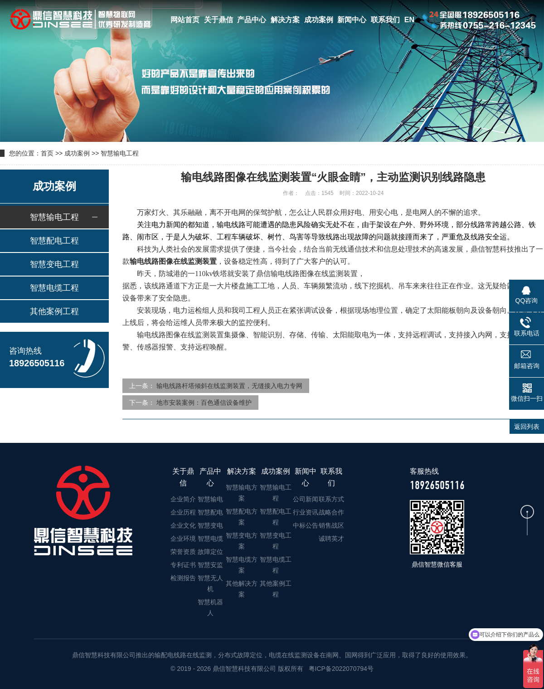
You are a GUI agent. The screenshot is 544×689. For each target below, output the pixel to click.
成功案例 (318, 20)
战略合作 (331, 512)
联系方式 (331, 499)
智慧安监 (210, 564)
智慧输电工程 (120, 153)
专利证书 (183, 564)
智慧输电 (210, 499)
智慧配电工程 (54, 240)
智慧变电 (210, 525)
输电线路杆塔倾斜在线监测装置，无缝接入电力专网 (229, 385)
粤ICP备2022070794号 (340, 668)
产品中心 (251, 20)
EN (409, 20)
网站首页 (184, 20)
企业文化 (183, 525)
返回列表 (526, 426)
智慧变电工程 (54, 264)
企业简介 (183, 499)
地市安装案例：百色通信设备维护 (204, 402)
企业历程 (183, 512)
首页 (47, 153)
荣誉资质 (183, 551)
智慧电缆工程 (54, 287)
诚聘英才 (331, 538)
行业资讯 (305, 512)
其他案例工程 (54, 311)
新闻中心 (351, 20)
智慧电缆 (210, 538)
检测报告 (183, 578)
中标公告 (305, 525)
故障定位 (210, 551)
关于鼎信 (218, 20)
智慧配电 (210, 512)
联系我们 (385, 20)
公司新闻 (305, 499)
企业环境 (183, 538)
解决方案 (285, 20)
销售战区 (331, 525)
